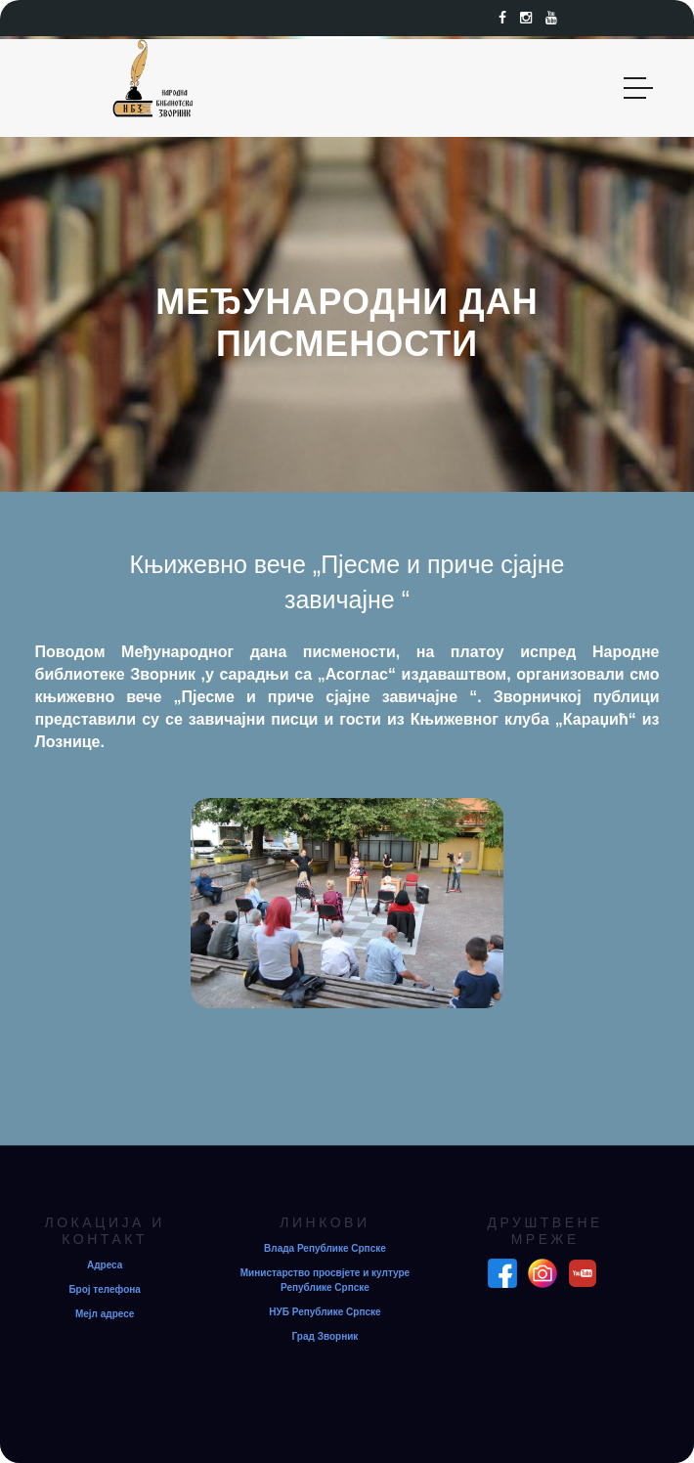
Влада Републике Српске (325, 1248)
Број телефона (104, 1289)
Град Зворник (325, 1336)
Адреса (104, 1265)
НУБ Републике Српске (324, 1312)
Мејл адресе (104, 1313)
